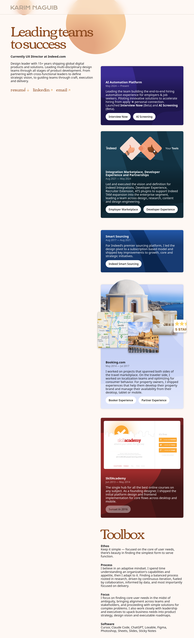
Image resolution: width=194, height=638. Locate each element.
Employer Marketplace (123, 209)
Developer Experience (160, 209)
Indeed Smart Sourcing (124, 264)
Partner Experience (154, 400)
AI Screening (144, 116)
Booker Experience (121, 400)
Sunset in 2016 (118, 509)
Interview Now (118, 116)
